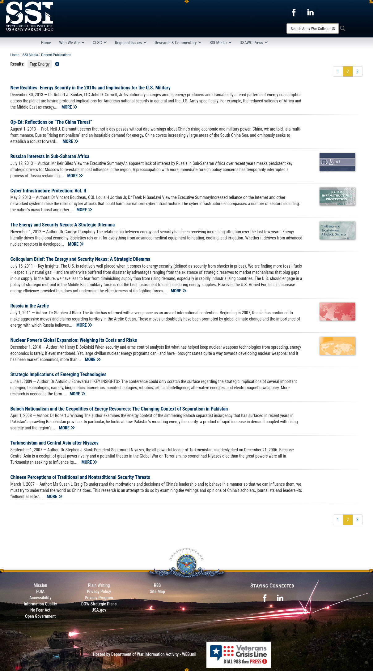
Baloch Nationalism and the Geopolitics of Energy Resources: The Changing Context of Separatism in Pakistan (119, 409)
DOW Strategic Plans (99, 603)
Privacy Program (99, 597)
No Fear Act (40, 610)
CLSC (100, 42)
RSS (157, 585)
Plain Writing (99, 585)
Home (46, 42)
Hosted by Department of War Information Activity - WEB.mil (145, 654)
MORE (69, 107)
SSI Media (220, 42)
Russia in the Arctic (30, 306)
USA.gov (98, 610)
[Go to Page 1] (338, 71)
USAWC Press (254, 42)
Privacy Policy (99, 591)
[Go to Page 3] (358, 71)
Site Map (157, 591)
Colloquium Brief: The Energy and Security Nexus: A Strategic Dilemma (80, 259)
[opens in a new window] (293, 12)
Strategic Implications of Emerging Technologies (59, 374)
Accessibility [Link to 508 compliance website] (40, 597)
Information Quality (40, 603)
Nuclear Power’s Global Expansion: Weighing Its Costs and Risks (74, 340)
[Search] (312, 28)
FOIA (40, 591)
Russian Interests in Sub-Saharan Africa (50, 156)
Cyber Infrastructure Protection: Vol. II (48, 191)
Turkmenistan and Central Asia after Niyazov (55, 443)
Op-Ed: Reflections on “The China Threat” (51, 122)
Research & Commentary (178, 42)
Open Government (40, 616)
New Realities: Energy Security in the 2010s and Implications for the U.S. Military (91, 88)
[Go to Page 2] (348, 71)
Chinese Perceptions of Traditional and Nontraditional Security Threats (80, 477)
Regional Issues (131, 42)
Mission (40, 585)
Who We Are (72, 42)
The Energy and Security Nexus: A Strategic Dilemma (63, 225)
